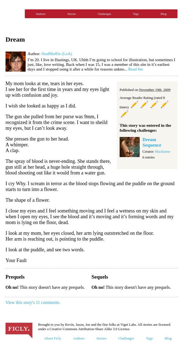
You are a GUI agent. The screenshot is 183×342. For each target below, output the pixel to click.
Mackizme (162, 151)
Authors (40, 13)
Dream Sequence (151, 142)
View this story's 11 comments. (33, 302)
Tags (136, 13)
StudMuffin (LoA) (56, 54)
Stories (72, 13)
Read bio (135, 69)
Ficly (14, 14)
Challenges (104, 13)
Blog (163, 13)
